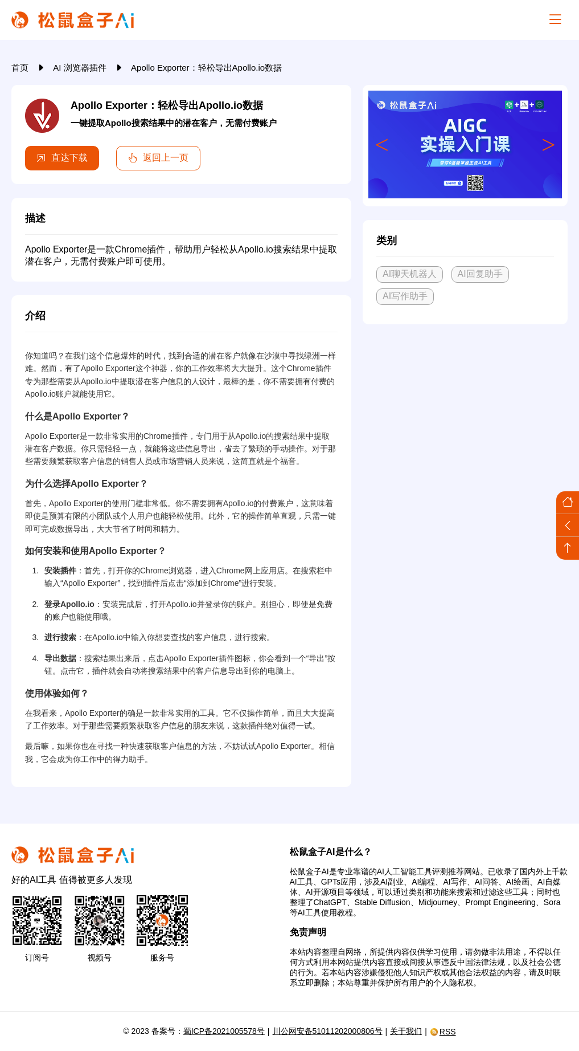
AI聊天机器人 (410, 274)
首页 (21, 67)
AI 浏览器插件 (81, 67)
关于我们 (406, 1031)
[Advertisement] (465, 418)
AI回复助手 (480, 274)
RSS (443, 1031)
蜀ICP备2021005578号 (224, 1031)
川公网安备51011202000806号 (328, 1031)
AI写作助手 (405, 296)
